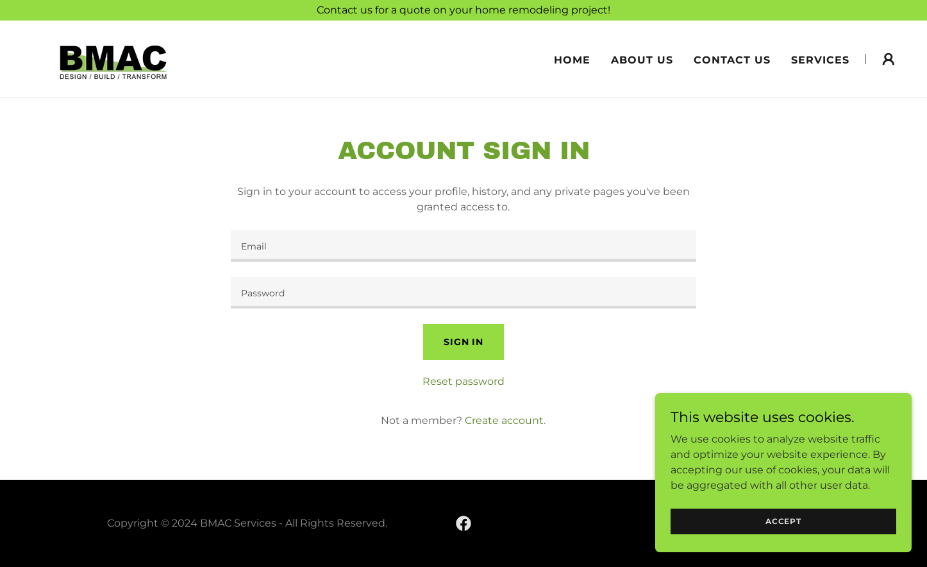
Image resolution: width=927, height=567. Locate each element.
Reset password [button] (463, 381)
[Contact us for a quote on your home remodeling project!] (463, 10)
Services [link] (820, 60)
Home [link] (572, 60)
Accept (783, 529)
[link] (113, 58)
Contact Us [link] (732, 60)
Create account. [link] (505, 420)
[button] (888, 59)
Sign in (463, 342)
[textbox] (463, 246)
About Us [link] (642, 60)
